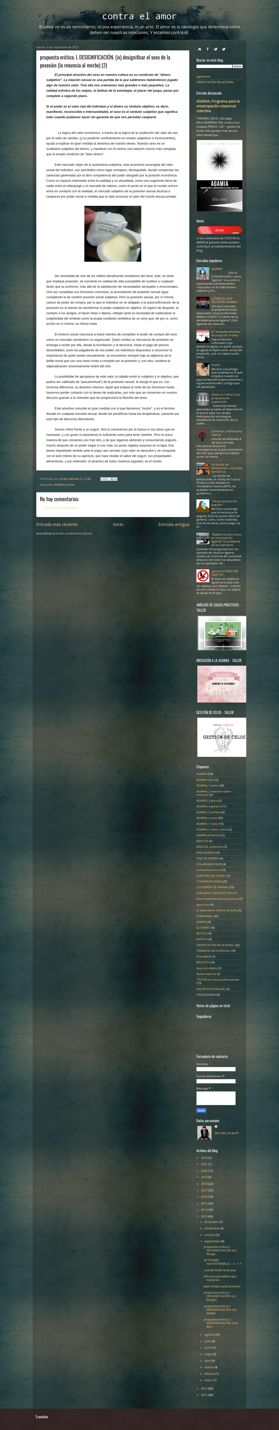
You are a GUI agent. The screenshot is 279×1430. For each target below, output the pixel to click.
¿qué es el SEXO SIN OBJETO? (224, 573)
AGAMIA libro (205, 780)
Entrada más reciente (57, 524)
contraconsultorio (208, 870)
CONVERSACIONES (209, 881)
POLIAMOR (203, 956)
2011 (204, 1395)
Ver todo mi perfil (227, 1133)
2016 (204, 1197)
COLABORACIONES (209, 864)
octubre (210, 1235)
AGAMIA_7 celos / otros (212, 829)
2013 (204, 1216)
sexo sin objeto (206, 968)
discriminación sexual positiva (217, 899)
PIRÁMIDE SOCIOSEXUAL (213, 951)
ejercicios (203, 904)
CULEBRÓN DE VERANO (212, 887)
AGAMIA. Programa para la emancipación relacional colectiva (218, 106)
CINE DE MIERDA (207, 858)
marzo (209, 1367)
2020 (204, 1171)
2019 (204, 1177)
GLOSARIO (203, 927)
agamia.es (203, 76)
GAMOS (201, 922)
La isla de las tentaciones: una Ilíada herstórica (226, 468)
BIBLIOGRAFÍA (206, 852)
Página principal (200, 47)
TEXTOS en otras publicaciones (217, 979)
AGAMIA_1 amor (207, 785)
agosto (209, 1334)
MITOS (201, 933)
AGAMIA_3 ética (206, 800)
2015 (204, 1203)
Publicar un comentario (60, 508)
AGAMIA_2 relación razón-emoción (214, 793)
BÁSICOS (202, 841)
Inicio (118, 524)
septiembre (212, 1241)
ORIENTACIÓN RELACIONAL (215, 82)
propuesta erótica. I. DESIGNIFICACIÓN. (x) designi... (220, 1296)
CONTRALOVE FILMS (210, 876)
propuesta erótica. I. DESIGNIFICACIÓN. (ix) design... (220, 1309)
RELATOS (202, 962)
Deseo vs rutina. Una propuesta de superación (225, 398)
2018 (204, 1184)
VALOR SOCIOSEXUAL (210, 989)
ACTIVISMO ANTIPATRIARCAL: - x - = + (223, 1262)
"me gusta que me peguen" (224, 503)
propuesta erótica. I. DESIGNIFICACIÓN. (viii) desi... (221, 1323)
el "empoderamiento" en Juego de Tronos (226, 333)
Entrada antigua (174, 524)
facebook (208, 47)
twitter (216, 47)
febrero (209, 1374)
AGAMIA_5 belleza (208, 812)
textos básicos (206, 974)
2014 (204, 1210)
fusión (215, 365)
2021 (204, 1164)
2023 (204, 1158)
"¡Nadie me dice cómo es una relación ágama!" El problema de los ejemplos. (226, 539)
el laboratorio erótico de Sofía (217, 910)
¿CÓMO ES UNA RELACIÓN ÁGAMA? (224, 300)
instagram (224, 47)
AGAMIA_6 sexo (64, 484)
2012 (204, 1388)
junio (208, 1347)
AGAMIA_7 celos (207, 824)
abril (208, 1361)
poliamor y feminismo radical (226, 433)
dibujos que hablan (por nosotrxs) (220, 1278)
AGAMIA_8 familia (208, 835)
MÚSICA (201, 939)
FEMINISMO (204, 916)
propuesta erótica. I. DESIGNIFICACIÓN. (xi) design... (220, 1250)
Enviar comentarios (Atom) (73, 533)
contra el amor (139, 16)
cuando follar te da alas (220, 1270)
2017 (204, 1190)
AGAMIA (216, 269)
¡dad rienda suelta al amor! (222, 1286)
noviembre (212, 1228)
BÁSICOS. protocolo (209, 847)
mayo (208, 1354)
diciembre (211, 1222)
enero (208, 1380)
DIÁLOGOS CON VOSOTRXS (214, 893)
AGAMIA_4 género (208, 806)
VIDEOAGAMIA (206, 995)
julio (208, 1341)
